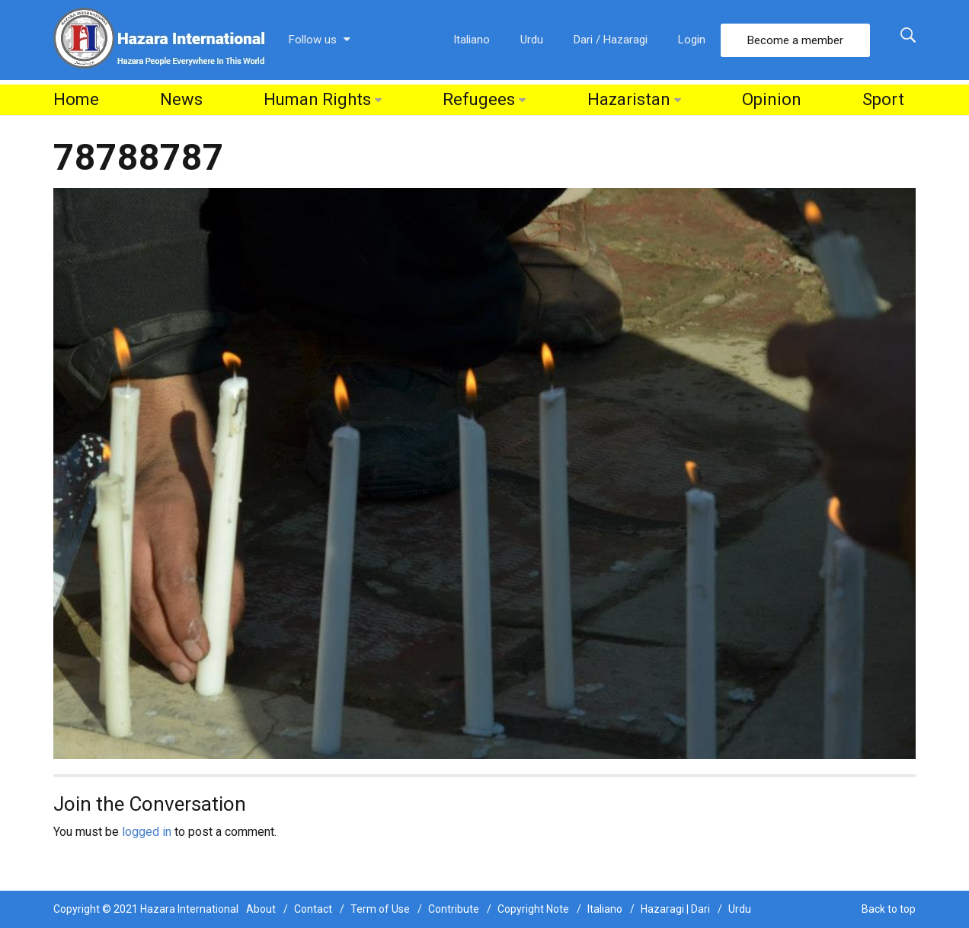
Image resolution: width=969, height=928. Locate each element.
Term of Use (380, 909)
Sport (883, 99)
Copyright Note (533, 909)
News (181, 99)
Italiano (471, 39)
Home (76, 99)
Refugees (479, 99)
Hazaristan (628, 99)
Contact (313, 909)
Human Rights (317, 99)
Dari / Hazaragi (611, 39)
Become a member (795, 40)
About (261, 909)
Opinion (771, 99)
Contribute (453, 909)
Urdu (531, 39)
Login (691, 39)
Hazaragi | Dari (675, 909)
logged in (146, 831)
